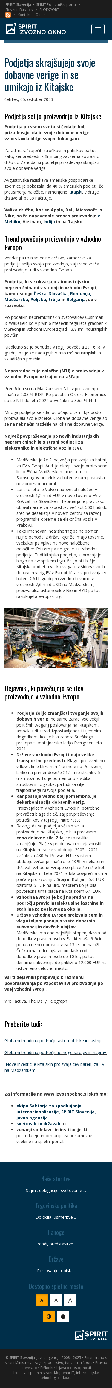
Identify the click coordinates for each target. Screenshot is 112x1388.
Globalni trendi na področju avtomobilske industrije (53, 1040)
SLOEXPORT (49, 9)
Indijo (49, 221)
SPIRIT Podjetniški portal (56, 4)
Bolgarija (76, 299)
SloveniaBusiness (19, 9)
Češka (40, 293)
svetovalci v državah (38, 1123)
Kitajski (75, 192)
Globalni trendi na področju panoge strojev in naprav (55, 1052)
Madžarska (16, 299)
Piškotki (46, 1367)
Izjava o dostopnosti (73, 1367)
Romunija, (80, 293)
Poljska (38, 299)
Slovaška (58, 293)
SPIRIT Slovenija (18, 4)
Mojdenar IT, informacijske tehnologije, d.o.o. (70, 1375)
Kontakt (24, 14)
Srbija (54, 299)
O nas (40, 14)
